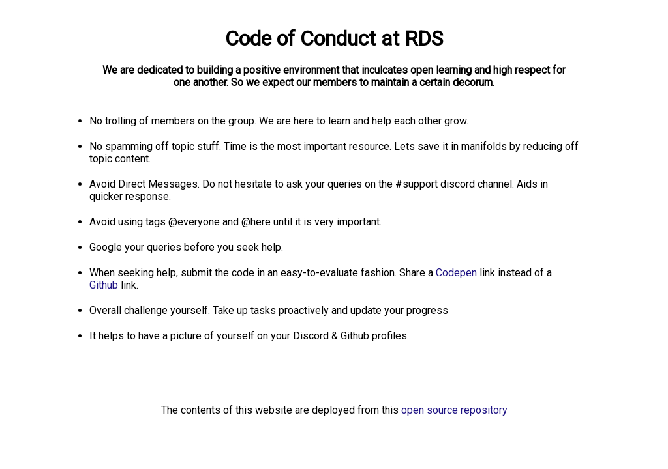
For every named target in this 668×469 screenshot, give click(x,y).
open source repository (454, 410)
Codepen (457, 272)
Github (105, 285)
